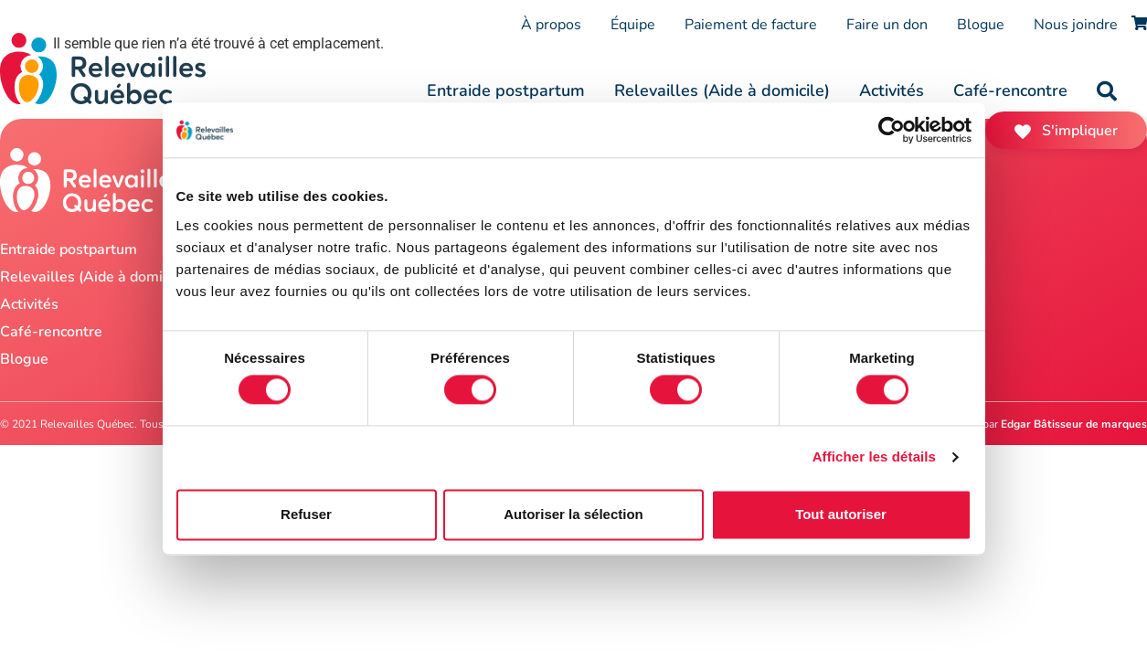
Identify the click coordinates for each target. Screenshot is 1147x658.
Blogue (980, 25)
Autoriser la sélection (573, 514)
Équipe (633, 25)
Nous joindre (1076, 25)
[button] (1106, 91)
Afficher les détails (874, 457)
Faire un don (887, 25)
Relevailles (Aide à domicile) (722, 90)
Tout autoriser (841, 514)
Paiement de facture (751, 25)
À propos (551, 25)
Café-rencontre (1010, 90)
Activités (891, 90)
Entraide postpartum (506, 90)
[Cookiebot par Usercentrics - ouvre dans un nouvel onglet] (892, 129)
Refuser (306, 514)
